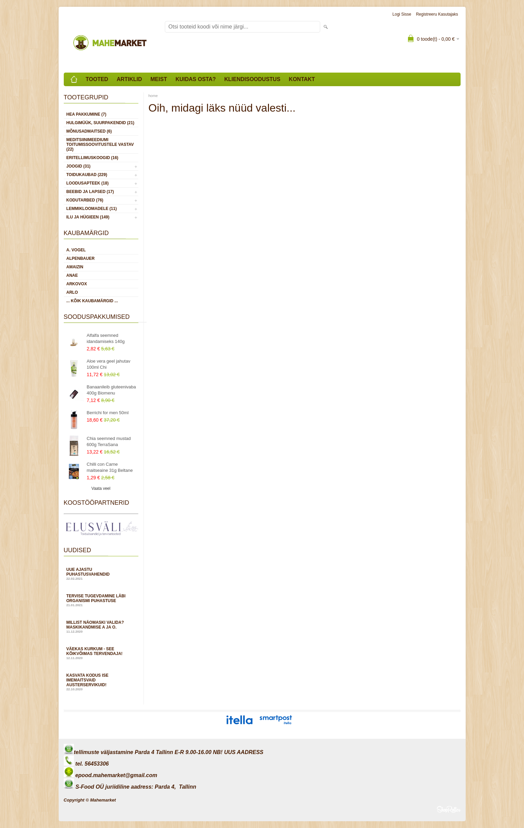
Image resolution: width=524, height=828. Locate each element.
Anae (72, 275)
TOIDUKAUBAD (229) (86, 174)
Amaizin (74, 267)
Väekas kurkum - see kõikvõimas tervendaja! (101, 653)
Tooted (97, 79)
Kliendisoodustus (252, 79)
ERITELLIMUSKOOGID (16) (92, 157)
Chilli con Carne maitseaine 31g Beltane (110, 467)
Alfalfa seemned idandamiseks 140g (106, 338)
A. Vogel (76, 250)
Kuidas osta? (195, 79)
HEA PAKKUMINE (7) (86, 114)
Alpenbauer (80, 258)
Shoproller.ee (449, 809)
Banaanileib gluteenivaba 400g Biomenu (111, 390)
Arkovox (76, 284)
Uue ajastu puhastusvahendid (101, 573)
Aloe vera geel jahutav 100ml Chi (109, 364)
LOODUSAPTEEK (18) (87, 183)
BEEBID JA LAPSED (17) (90, 191)
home (153, 96)
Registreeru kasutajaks (437, 14)
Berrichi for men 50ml (108, 412)
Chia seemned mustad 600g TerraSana (109, 441)
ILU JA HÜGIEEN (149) (88, 217)
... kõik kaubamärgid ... (92, 301)
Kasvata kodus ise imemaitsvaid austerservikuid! (101, 682)
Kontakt (302, 79)
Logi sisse (401, 14)
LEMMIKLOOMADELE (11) (91, 208)
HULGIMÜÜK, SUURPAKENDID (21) (100, 122)
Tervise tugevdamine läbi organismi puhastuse (101, 600)
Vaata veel (101, 488)
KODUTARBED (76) (84, 200)
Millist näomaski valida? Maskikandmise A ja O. (101, 626)
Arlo (72, 292)
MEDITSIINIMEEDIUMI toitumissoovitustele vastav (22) (100, 144)
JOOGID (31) (78, 166)
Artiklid (129, 79)
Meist (159, 79)
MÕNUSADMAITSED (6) (89, 131)
